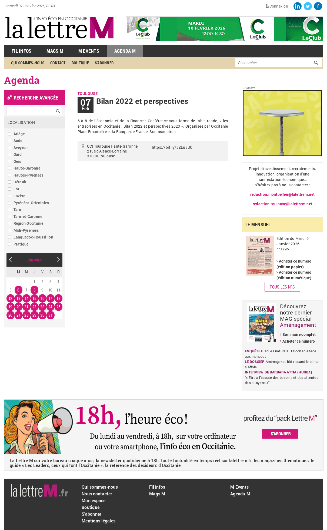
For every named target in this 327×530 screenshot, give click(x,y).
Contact (58, 62)
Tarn (17, 209)
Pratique (21, 244)
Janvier (34, 260)
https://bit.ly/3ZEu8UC (172, 147)
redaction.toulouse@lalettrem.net (282, 203)
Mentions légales (98, 521)
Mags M (54, 51)
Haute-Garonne (27, 168)
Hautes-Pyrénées (29, 175)
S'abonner (104, 62)
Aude (18, 140)
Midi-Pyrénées (26, 230)
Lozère (19, 195)
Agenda (22, 80)
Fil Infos (21, 51)
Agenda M (125, 51)
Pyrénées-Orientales (31, 202)
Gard (18, 154)
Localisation (21, 122)
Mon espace (94, 500)
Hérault (20, 181)
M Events (88, 51)
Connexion (278, 6)
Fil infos (157, 487)
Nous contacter (97, 493)
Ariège (19, 133)
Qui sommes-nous (27, 62)
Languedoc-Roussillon (33, 237)
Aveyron (21, 147)
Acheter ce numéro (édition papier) (293, 264)
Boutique (80, 62)
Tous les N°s (282, 287)
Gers (17, 161)
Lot (16, 188)
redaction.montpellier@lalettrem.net (282, 194)
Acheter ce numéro (298, 341)
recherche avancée (36, 97)
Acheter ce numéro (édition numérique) (293, 275)
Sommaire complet (299, 334)
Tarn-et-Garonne (28, 216)
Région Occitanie (29, 223)
